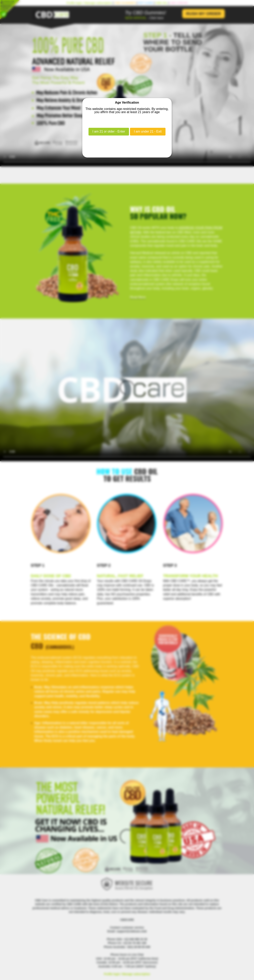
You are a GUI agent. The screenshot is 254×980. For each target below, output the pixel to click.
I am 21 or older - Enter (108, 131)
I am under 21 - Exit (148, 131)
